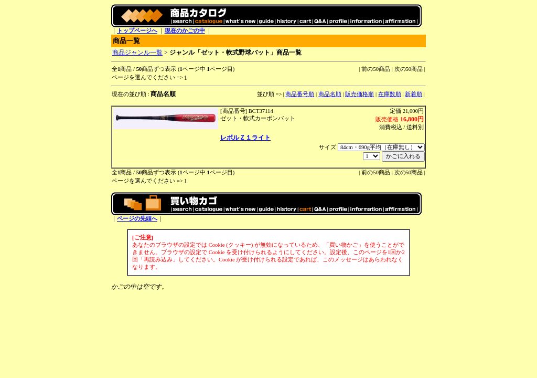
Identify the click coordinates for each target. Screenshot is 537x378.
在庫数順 (389, 94)
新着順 (413, 94)
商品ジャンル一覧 (137, 52)
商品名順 (329, 94)
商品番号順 (299, 94)
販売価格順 (359, 94)
